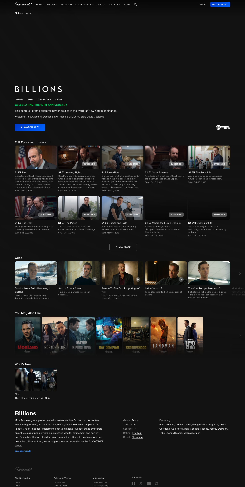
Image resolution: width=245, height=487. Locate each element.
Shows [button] (51, 4)
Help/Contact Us (100, 482)
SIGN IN (202, 4)
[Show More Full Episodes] (123, 247)
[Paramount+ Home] (23, 469)
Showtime (137, 437)
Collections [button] (83, 4)
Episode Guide (23, 451)
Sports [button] (114, 4)
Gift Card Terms (60, 486)
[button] (36, 280)
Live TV (101, 4)
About (29, 13)
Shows (17, 486)
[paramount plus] (23, 4)
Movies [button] (65, 4)
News (127, 4)
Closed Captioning (100, 486)
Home (39, 4)
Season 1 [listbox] (42, 143)
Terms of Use (59, 482)
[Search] (135, 4)
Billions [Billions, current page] (18, 13)
